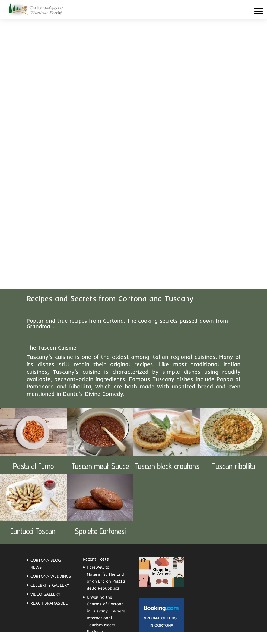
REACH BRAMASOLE (49, 465)
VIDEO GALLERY (45, 456)
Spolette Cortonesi (100, 393)
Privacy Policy (179, 624)
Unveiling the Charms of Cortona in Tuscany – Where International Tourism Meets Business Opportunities (106, 480)
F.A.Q (32, 608)
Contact (53, 608)
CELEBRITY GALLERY (49, 447)
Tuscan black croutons (167, 328)
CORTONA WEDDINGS (50, 438)
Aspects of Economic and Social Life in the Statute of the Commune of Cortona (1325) (107, 523)
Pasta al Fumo (33, 328)
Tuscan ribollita (233, 328)
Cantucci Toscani (33, 393)
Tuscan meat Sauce (100, 328)
